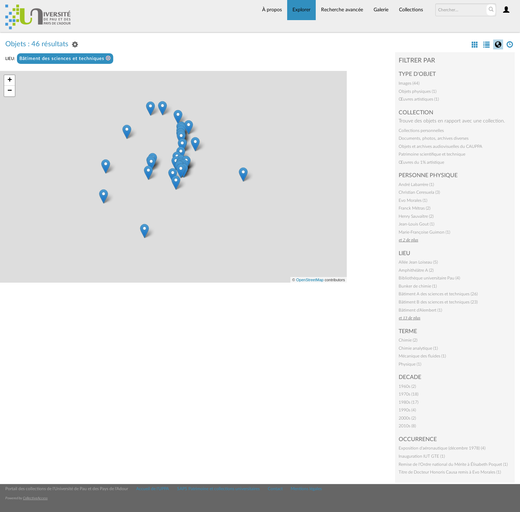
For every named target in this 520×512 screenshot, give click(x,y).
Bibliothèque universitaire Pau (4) (429, 278)
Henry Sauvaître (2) (416, 216)
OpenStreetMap (310, 280)
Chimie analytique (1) (418, 348)
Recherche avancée (342, 9)
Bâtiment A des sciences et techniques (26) (438, 294)
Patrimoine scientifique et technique (432, 154)
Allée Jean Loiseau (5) (418, 262)
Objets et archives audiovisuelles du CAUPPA (440, 146)
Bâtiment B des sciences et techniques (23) (438, 302)
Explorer (301, 9)
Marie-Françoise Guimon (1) (424, 232)
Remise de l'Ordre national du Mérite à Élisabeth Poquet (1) (453, 464)
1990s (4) (407, 410)
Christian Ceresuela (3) (419, 192)
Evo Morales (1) (413, 200)
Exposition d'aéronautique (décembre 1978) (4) (442, 448)
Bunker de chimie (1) (418, 286)
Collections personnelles (421, 130)
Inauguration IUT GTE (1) (422, 456)
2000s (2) (407, 418)
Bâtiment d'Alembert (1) (420, 310)
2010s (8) (407, 426)
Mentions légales (306, 489)
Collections (411, 9)
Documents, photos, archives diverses (433, 138)
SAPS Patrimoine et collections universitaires (218, 489)
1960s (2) (407, 386)
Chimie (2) (408, 340)
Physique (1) (410, 364)
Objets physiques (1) (417, 91)
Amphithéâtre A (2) (416, 270)
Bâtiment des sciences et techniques (65, 58)
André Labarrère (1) (416, 184)
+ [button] (9, 80)
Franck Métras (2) (414, 208)
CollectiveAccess (35, 498)
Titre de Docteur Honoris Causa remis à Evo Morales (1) (450, 472)
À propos (272, 9)
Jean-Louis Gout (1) (416, 224)
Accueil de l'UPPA (152, 489)
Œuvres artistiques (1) (419, 99)
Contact (275, 489)
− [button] (9, 91)
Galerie (381, 9)
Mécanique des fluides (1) (422, 356)
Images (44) (409, 83)
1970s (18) (408, 394)
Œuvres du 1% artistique (421, 162)
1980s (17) (408, 402)
